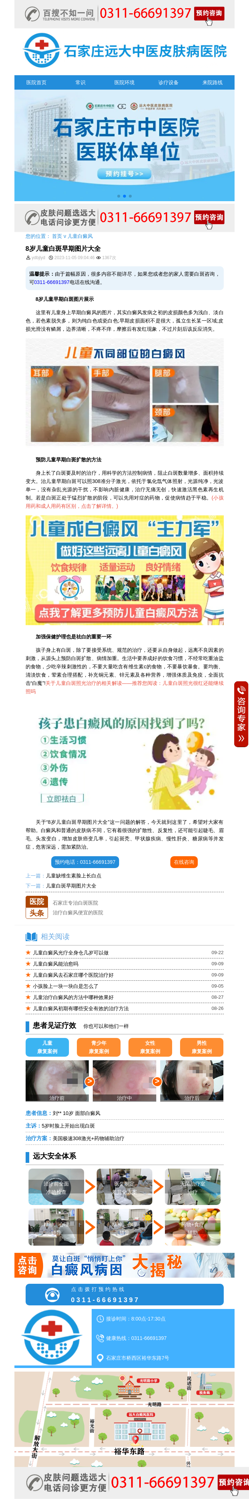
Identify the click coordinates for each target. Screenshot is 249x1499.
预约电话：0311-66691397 (85, 862)
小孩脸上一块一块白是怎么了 (66, 986)
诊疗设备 (168, 82)
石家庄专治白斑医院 (75, 905)
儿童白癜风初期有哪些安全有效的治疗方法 (81, 1008)
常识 (80, 82)
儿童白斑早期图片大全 (71, 886)
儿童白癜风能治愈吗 (55, 964)
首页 (57, 236)
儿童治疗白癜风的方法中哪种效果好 (73, 997)
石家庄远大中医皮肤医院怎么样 (88, 896)
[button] (118, 196)
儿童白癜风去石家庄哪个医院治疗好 (73, 975)
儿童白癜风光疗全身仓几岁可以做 (71, 953)
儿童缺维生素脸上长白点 (73, 876)
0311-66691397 (52, 282)
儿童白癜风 (80, 236)
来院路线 (212, 82)
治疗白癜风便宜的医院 (78, 915)
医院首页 (36, 82)
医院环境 (124, 82)
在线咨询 (184, 862)
